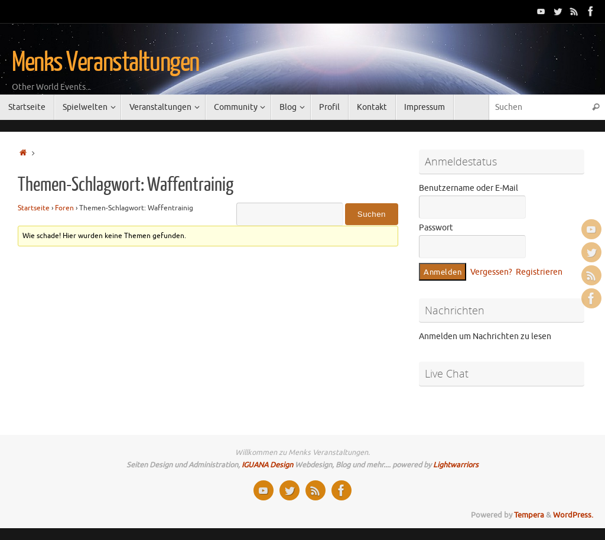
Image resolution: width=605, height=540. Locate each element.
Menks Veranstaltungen (105, 62)
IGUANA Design (267, 465)
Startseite (34, 208)
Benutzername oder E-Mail (468, 188)
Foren (64, 208)
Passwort (436, 228)
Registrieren (539, 272)
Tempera (529, 515)
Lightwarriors (456, 465)
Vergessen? (491, 272)
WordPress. (573, 515)
